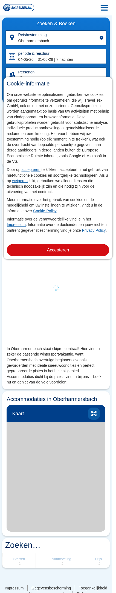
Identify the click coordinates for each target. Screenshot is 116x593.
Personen (26, 72)
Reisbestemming (32, 35)
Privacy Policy (94, 230)
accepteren (30, 169)
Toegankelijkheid (93, 588)
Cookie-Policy (45, 211)
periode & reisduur (33, 53)
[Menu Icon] (104, 7)
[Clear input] (101, 38)
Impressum (16, 224)
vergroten (94, 414)
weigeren (20, 181)
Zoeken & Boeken (56, 23)
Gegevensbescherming (51, 588)
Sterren (19, 559)
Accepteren (58, 250)
